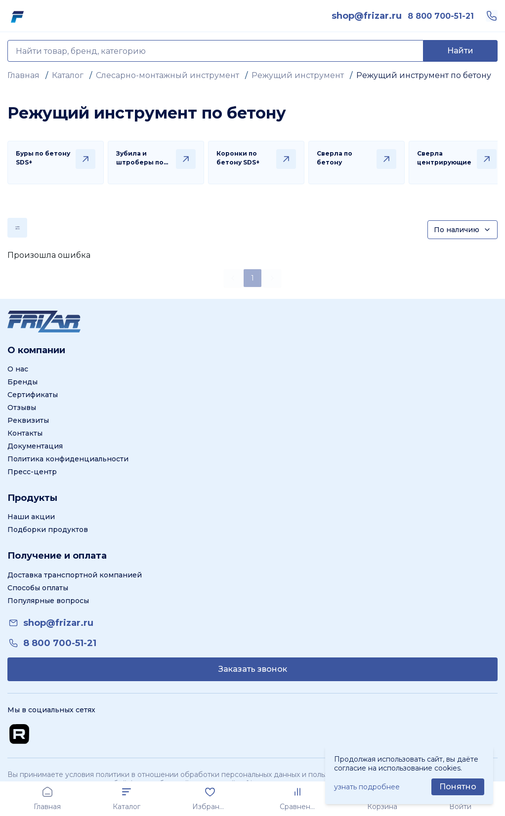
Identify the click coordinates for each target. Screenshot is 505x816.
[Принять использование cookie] (457, 786)
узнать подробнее (367, 786)
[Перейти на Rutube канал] (19, 734)
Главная (23, 75)
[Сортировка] (462, 229)
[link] (367, 16)
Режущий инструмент (298, 75)
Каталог (68, 75)
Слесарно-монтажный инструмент (167, 75)
